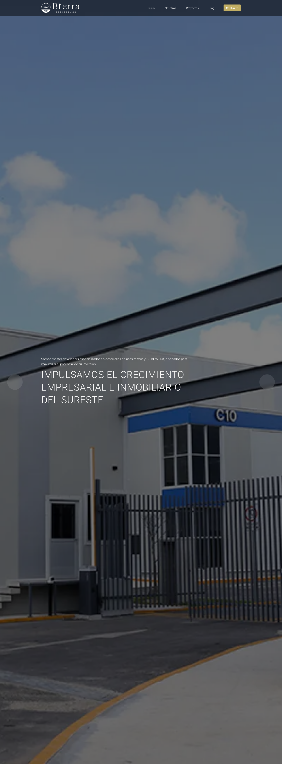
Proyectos (192, 8)
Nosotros (170, 8)
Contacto (232, 8)
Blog (211, 8)
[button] (267, 382)
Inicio (151, 8)
